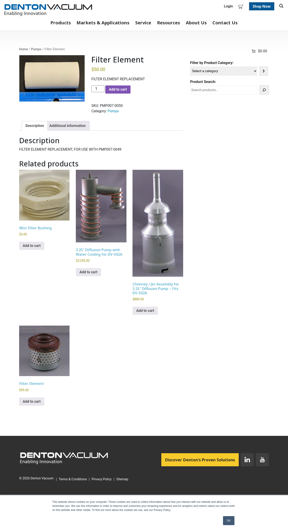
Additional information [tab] (67, 126)
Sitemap (122, 479)
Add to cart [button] (32, 246)
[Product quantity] (97, 88)
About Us (196, 23)
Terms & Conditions (73, 479)
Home (23, 49)
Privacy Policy (102, 479)
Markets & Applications (102, 23)
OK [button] (229, 520)
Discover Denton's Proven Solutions (202, 459)
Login (228, 6)
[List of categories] (223, 71)
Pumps (36, 49)
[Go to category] (263, 71)
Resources (168, 23)
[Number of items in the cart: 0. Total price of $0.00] (259, 51)
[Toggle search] (281, 6)
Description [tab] (34, 126)
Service (143, 23)
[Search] (264, 89)
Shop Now (262, 6)
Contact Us (225, 23)
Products (60, 23)
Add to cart (118, 89)
